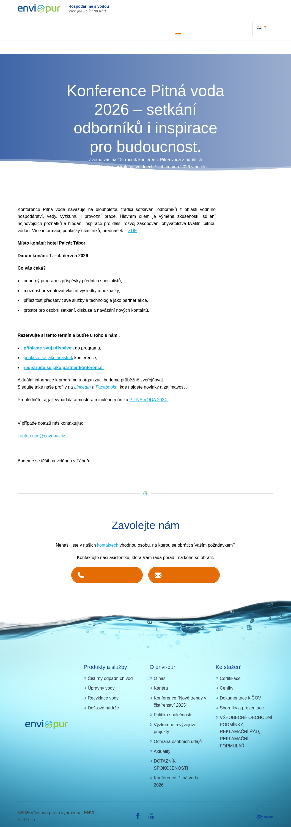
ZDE (132, 226)
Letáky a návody (140, 26)
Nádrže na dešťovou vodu (164, 42)
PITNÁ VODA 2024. (148, 395)
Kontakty (210, 26)
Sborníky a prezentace (242, 703)
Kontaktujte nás (189, 570)
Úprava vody (121, 42)
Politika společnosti (172, 710)
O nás (195, 26)
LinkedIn (82, 382)
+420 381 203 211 (112, 570)
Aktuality (162, 746)
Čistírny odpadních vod (110, 673)
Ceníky (227, 683)
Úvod (48, 42)
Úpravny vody (101, 683)
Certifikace (230, 673)
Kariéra (118, 26)
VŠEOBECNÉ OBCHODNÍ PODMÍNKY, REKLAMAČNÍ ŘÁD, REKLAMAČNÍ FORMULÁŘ (246, 727)
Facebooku (106, 382)
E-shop (226, 26)
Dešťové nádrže (103, 703)
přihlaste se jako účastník (48, 353)
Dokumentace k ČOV (171, 26)
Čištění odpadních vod (81, 42)
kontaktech (107, 540)
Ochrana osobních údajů (178, 736)
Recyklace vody (209, 42)
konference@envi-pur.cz (41, 431)
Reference (242, 26)
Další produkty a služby (252, 42)
